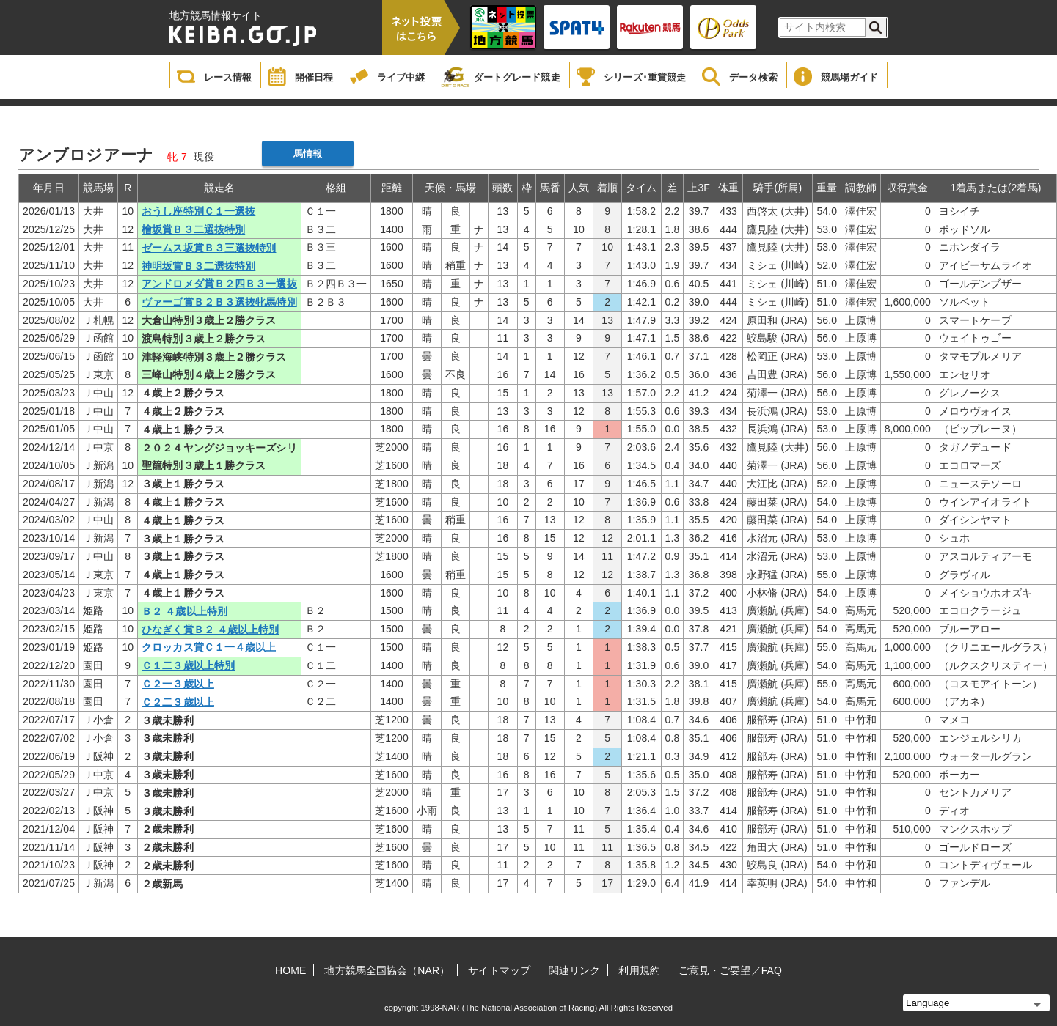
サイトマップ (499, 970)
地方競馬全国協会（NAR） (387, 970)
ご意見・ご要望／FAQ (730, 970)
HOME (290, 970)
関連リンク (575, 970)
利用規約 (638, 970)
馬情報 (307, 153)
